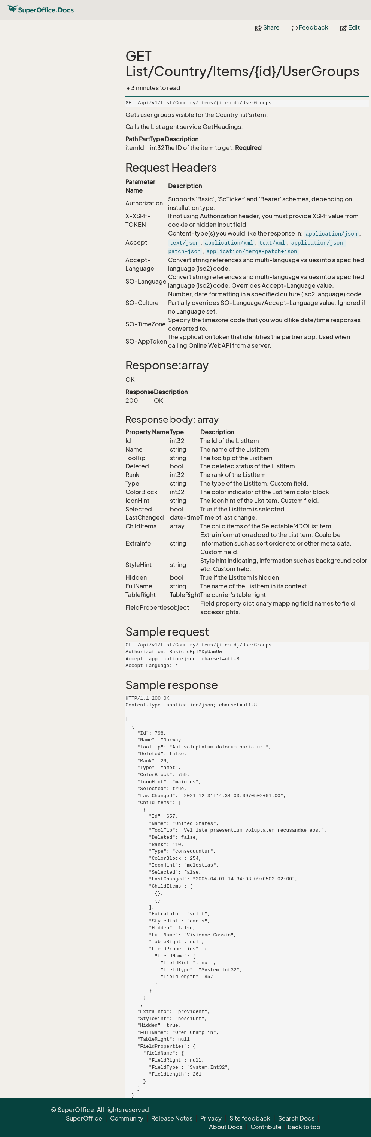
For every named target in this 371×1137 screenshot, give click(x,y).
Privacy (211, 1118)
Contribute (266, 1127)
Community (126, 1118)
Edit (350, 27)
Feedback (310, 27)
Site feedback (249, 1118)
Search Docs (296, 1118)
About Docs (226, 1127)
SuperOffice (84, 1118)
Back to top (304, 1127)
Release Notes (171, 1118)
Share (267, 27)
